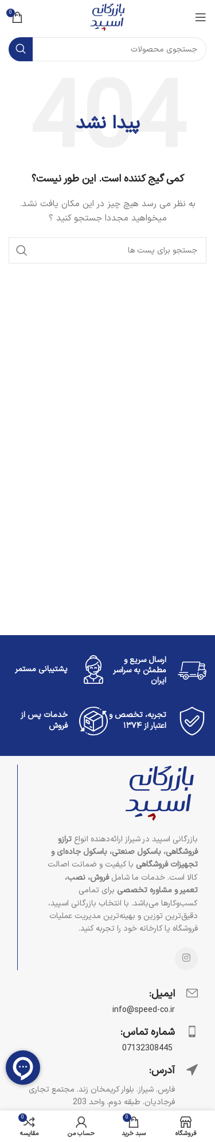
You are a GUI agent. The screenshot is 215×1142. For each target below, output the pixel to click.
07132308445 (148, 1048)
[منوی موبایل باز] (200, 17)
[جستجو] (107, 49)
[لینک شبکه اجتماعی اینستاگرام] (186, 958)
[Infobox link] (107, 1000)
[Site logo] (107, 17)
